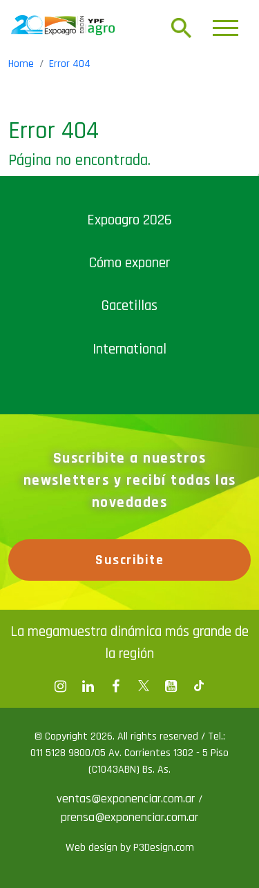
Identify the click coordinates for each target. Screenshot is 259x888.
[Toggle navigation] (225, 28)
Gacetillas (129, 305)
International (129, 349)
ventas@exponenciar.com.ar (127, 799)
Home (21, 64)
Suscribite (129, 560)
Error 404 (69, 64)
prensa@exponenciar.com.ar (129, 817)
